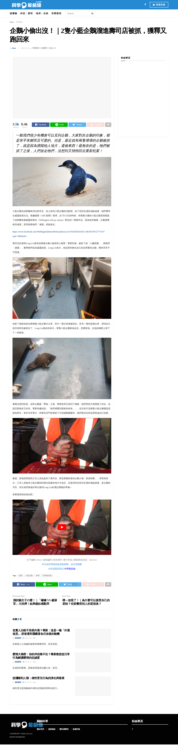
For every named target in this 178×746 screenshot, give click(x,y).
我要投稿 (159, 5)
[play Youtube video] (62, 527)
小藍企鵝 (29, 576)
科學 (37, 576)
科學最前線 (70, 569)
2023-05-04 (27, 684)
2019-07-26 (25, 48)
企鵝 (20, 576)
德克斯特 (18, 639)
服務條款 (51, 731)
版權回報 (76, 731)
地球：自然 (42, 13)
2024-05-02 (27, 639)
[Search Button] (92, 13)
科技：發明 (26, 13)
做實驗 (13, 13)
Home (12, 22)
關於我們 (40, 731)
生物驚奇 (44, 48)
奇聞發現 (56, 13)
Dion (14, 48)
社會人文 (52, 48)
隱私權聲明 (64, 731)
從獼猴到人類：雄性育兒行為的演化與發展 (38, 679)
